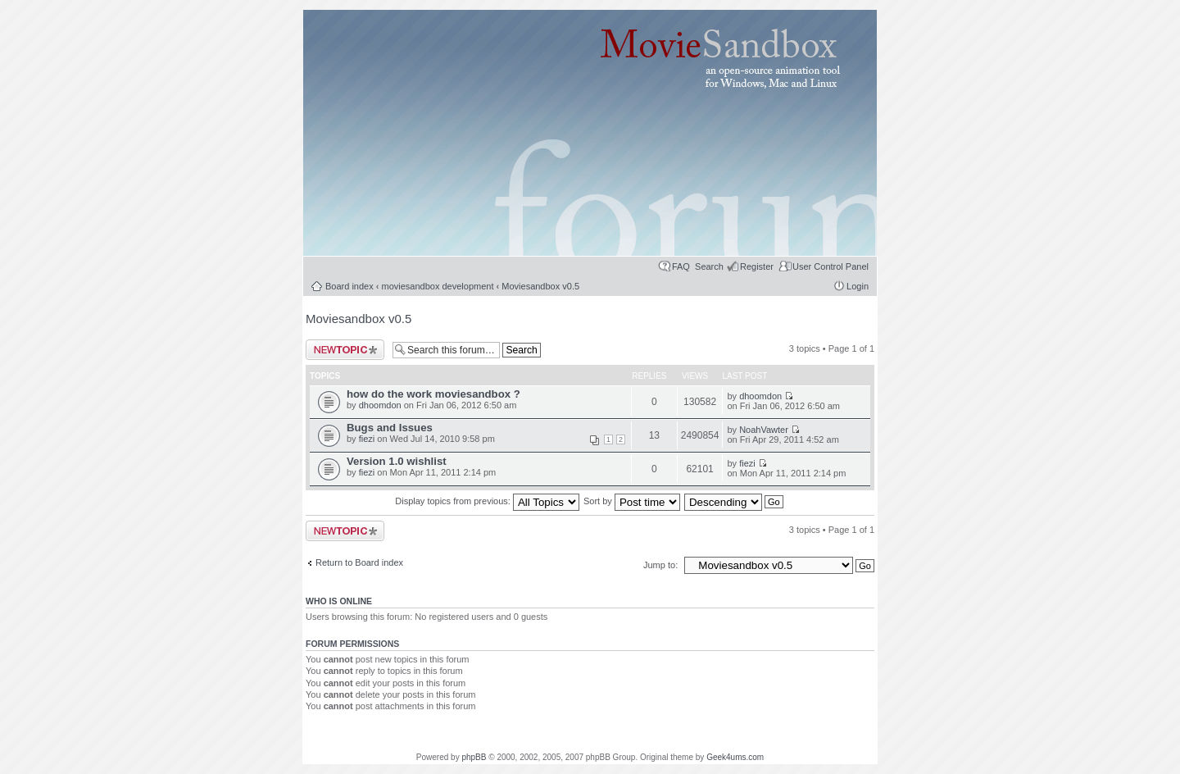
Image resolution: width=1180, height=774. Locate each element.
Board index (349, 286)
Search (709, 266)
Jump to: (661, 565)
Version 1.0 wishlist (397, 461)
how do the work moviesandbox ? (433, 394)
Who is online (339, 601)
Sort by (631, 501)
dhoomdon (380, 405)
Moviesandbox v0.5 (540, 286)
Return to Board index (359, 562)
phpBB (473, 757)
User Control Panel (830, 266)
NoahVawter (763, 430)
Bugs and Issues (390, 427)
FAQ (681, 266)
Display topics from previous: (487, 501)
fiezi (367, 439)
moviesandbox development (438, 286)
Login (857, 286)
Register (757, 266)
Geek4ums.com (735, 757)
